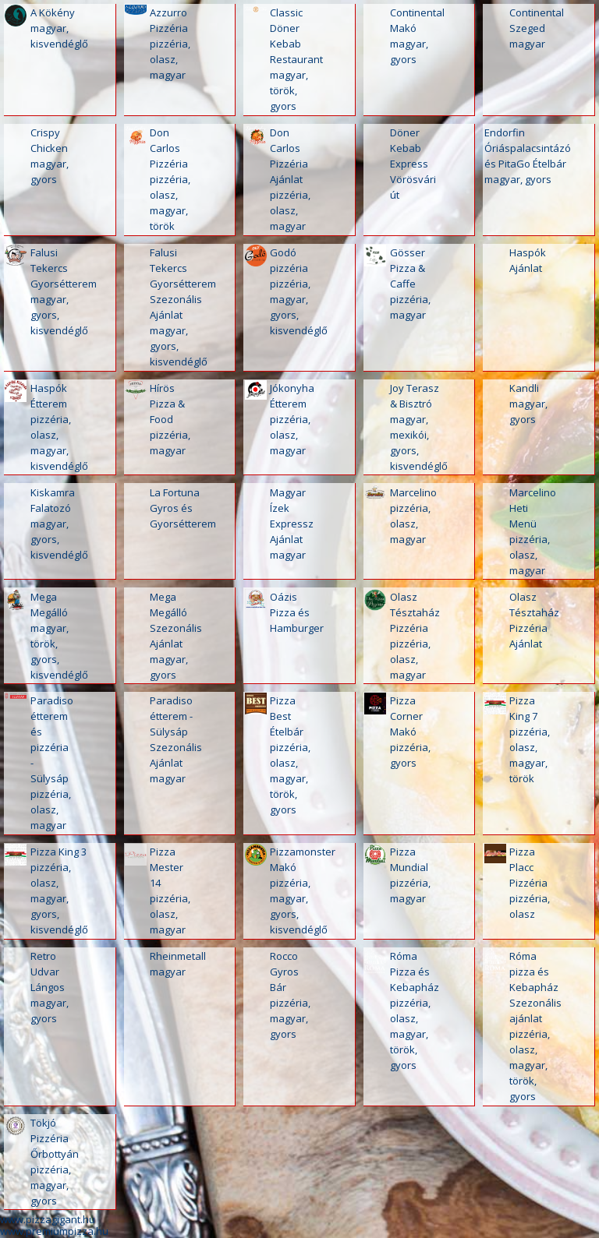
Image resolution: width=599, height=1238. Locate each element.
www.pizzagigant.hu (47, 1219)
